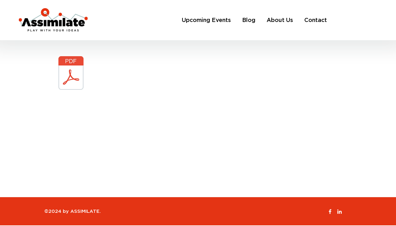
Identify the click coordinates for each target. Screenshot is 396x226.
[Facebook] (330, 211)
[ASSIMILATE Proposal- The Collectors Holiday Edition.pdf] (71, 74)
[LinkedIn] (339, 211)
